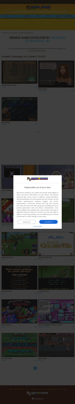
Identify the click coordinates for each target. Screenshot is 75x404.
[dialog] (37, 202)
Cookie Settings (31, 216)
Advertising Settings (29, 214)
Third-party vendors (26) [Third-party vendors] (36, 203)
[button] (37, 226)
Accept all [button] (48, 222)
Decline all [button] (26, 222)
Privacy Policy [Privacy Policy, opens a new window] (41, 216)
